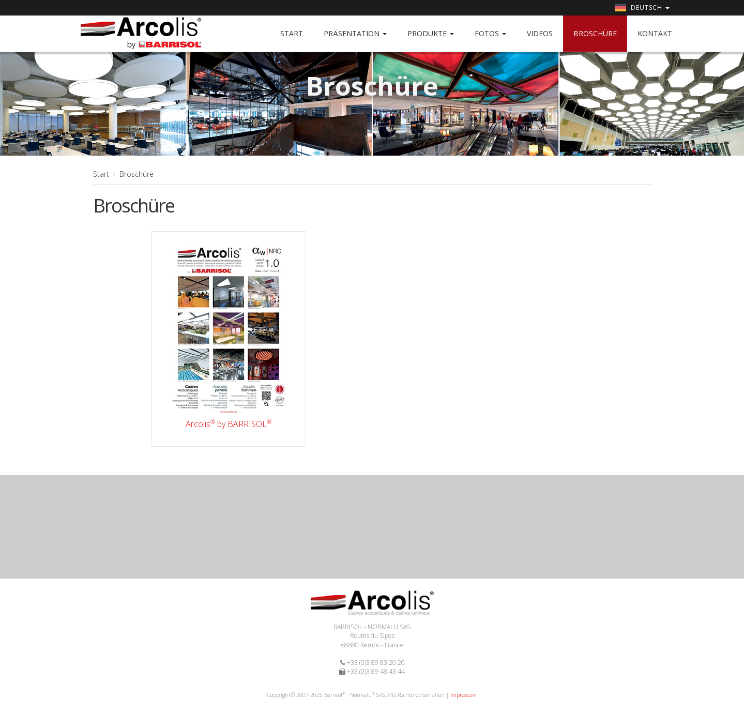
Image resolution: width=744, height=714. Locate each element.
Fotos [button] (490, 33)
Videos (540, 33)
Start (291, 33)
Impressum (463, 694)
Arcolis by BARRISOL (228, 424)
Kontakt (654, 33)
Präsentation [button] (355, 33)
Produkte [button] (430, 33)
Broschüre (595, 33)
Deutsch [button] (642, 7)
